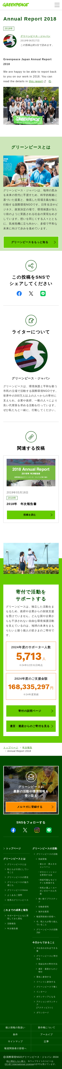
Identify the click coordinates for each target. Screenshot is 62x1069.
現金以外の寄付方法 (48, 964)
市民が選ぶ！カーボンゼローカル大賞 (48, 891)
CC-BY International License (19, 1064)
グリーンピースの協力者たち (18, 883)
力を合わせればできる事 (47, 949)
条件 (15, 1034)
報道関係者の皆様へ (46, 916)
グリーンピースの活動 (44, 848)
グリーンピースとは (14, 858)
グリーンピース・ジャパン (35, 36)
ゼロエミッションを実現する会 (48, 873)
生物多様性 (43, 907)
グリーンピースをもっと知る (29, 242)
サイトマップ (15, 1041)
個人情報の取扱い (15, 1027)
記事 (46, 1041)
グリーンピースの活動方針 (47, 931)
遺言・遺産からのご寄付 (48, 970)
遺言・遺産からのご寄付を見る (30, 726)
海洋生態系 (43, 911)
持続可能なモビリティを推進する (48, 881)
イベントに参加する (46, 982)
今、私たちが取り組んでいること (47, 923)
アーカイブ (46, 1034)
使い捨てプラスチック (48, 900)
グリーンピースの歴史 (18, 877)
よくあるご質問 (14, 895)
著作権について (46, 1027)
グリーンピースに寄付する (47, 957)
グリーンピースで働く (47, 987)
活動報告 (11, 923)
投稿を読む (29, 514)
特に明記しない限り (16, 1061)
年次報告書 (12, 928)
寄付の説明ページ (29, 710)
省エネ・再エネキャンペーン (48, 865)
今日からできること (43, 942)
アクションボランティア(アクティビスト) (47, 1005)
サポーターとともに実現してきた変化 (18, 917)
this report (37, 81)
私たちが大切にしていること (18, 870)
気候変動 (42, 859)
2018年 (9, 28)
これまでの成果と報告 (15, 910)
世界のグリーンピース (18, 900)
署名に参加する (43, 977)
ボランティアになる (46, 997)
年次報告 (27, 747)
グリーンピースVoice (17, 890)
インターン (41, 992)
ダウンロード (42, 1012)
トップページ (10, 747)
